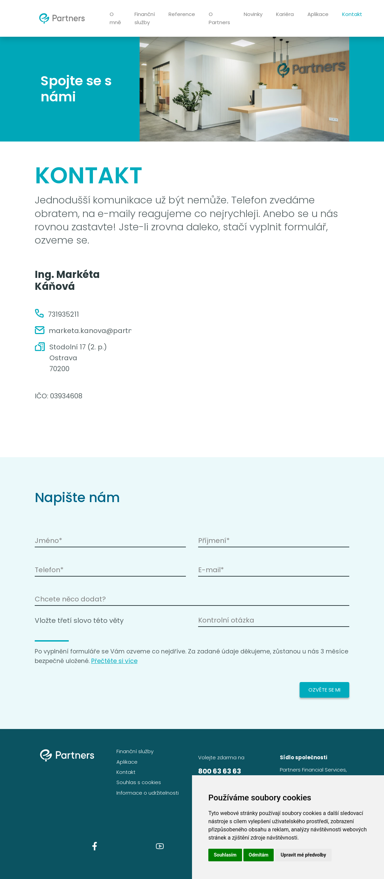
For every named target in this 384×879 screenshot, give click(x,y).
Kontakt (352, 14)
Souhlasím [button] (225, 855)
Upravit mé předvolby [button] (303, 855)
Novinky (253, 14)
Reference (182, 14)
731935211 (63, 314)
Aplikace (318, 14)
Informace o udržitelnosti (147, 792)
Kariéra (285, 14)
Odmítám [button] (259, 855)
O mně (115, 18)
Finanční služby (144, 18)
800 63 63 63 (219, 771)
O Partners (219, 18)
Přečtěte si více (114, 661)
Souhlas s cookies (138, 782)
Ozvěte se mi (324, 689)
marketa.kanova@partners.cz (100, 330)
